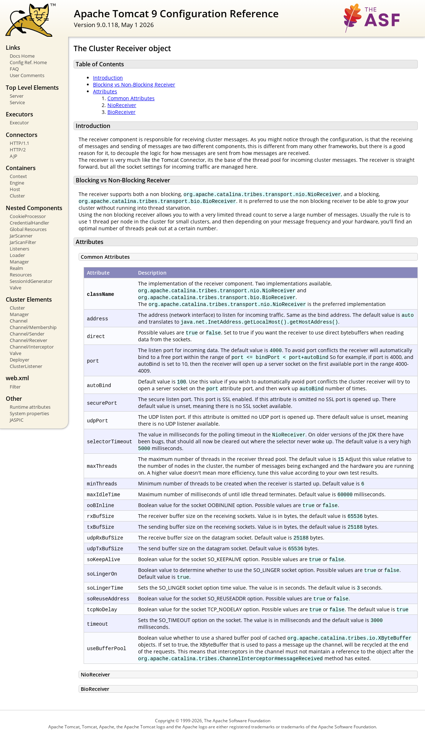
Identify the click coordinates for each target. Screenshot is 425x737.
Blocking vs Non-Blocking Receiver (134, 84)
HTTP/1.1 (19, 143)
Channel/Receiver (28, 340)
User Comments (27, 75)
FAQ (14, 69)
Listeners (19, 248)
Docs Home (22, 56)
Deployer (19, 359)
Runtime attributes (30, 407)
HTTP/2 (18, 149)
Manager (19, 261)
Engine (17, 182)
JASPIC (16, 420)
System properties (29, 413)
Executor (19, 122)
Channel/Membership (33, 327)
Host (15, 189)
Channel (18, 321)
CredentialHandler (29, 222)
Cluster (17, 195)
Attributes (105, 91)
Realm (16, 268)
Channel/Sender (27, 333)
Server (16, 96)
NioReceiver (121, 105)
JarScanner (21, 235)
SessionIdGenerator (31, 281)
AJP (13, 156)
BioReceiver (121, 111)
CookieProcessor (28, 216)
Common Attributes (131, 98)
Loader (17, 255)
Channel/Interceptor (32, 346)
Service (17, 102)
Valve (15, 287)
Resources (21, 274)
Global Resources (28, 229)
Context (18, 176)
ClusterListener (26, 366)
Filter (15, 386)
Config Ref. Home (28, 62)
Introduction (108, 77)
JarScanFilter (23, 242)
